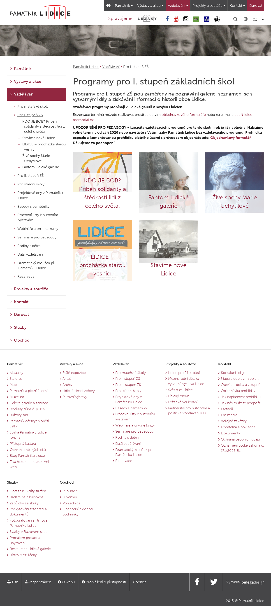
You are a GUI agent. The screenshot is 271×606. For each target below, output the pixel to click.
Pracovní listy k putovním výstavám (36, 217)
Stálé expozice (74, 373)
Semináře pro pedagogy (35, 237)
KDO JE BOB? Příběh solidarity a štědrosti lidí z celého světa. (41, 126)
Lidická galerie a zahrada (29, 403)
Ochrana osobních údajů (240, 439)
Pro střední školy (29, 184)
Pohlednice (72, 503)
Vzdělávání (178, 5)
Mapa (14, 384)
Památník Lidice (86, 67)
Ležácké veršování (182, 402)
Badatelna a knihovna (27, 497)
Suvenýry (70, 497)
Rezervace (24, 276)
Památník (124, 5)
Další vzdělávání (28, 254)
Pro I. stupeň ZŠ (28, 115)
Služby (18, 327)
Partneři (227, 409)
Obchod (20, 340)
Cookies (139, 582)
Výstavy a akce (150, 5)
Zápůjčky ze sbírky (24, 503)
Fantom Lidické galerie (38, 167)
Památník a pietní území (28, 391)
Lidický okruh (178, 396)
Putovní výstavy (75, 397)
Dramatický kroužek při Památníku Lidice (34, 265)
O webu (66, 582)
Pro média (229, 415)
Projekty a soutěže (208, 5)
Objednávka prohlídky (238, 391)
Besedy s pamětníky (31, 206)
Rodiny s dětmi (28, 246)
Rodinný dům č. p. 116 (27, 409)
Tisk (12, 582)
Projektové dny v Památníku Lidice (38, 195)
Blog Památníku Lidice (27, 455)
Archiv (67, 384)
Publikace (70, 491)
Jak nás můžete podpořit (240, 403)
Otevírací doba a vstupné (240, 384)
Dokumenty (230, 433)
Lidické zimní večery (79, 391)
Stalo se (16, 378)
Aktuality (16, 373)
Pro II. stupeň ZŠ (29, 175)
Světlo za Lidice (180, 390)
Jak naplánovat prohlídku (241, 397)
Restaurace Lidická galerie (30, 549)
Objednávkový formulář (230, 137)
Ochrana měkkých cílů (28, 450)
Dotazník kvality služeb (28, 491)
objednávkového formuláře (184, 114)
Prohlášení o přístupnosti (104, 582)
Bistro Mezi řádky (23, 555)
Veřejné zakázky (234, 421)
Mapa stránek (38, 582)
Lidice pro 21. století (184, 373)
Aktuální (69, 378)
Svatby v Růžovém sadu (29, 531)
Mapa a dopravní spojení (240, 378)
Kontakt (237, 5)
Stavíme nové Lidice (36, 138)
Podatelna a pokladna (238, 427)
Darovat (255, 5)
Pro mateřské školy (31, 106)
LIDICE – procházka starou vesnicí (42, 147)
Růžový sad (19, 415)
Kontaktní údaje (233, 373)
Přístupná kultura (23, 443)
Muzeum (17, 397)
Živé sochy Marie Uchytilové (34, 158)
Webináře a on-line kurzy (36, 228)
